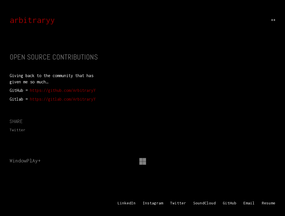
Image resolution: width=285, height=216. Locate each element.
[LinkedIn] (127, 203)
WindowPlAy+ (25, 161)
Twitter (17, 130)
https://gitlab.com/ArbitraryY (63, 99)
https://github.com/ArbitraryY (63, 90)
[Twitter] (178, 203)
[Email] (249, 203)
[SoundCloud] (204, 203)
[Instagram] (153, 203)
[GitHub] (229, 203)
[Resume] (268, 203)
